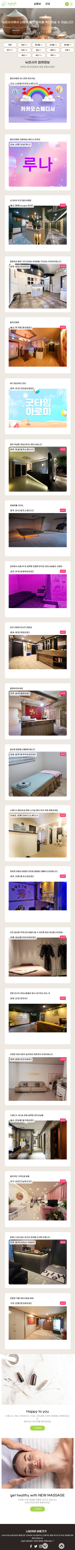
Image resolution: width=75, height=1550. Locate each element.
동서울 (38, 45)
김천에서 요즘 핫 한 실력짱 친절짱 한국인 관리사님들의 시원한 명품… (38, 566)
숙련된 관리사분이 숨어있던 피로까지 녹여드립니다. (31, 1054)
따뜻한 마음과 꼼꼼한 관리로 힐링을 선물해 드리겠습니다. (34, 871)
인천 (25, 50)
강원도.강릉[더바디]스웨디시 (24, 815)
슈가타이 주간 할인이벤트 (20, 200)
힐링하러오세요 (16, 688)
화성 (25, 55)
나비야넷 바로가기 (36, 1531)
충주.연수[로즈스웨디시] (22, 510)
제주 (53, 55)
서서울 (52, 45)
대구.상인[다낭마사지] (21, 1181)
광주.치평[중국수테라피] (22, 876)
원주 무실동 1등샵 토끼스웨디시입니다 (26, 444)
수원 (67, 50)
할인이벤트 (14, 322)
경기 (11, 50)
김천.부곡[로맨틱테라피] (22, 571)
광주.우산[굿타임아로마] (22, 388)
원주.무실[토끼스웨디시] (22, 449)
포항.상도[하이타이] (20, 266)
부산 (39, 55)
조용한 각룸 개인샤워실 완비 (22, 1298)
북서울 (66, 45)
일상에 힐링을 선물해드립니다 (22, 749)
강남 (25, 45)
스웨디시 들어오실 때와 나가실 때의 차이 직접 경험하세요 (34, 810)
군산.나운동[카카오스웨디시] (24, 83)
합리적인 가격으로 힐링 (20, 1176)
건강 (47, 4)
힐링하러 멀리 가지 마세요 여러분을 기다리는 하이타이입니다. (36, 261)
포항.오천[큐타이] (19, 998)
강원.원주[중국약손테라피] (23, 754)
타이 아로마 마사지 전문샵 (21, 627)
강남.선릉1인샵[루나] (20, 144)
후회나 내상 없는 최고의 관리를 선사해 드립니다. (30, 1237)
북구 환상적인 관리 (18, 383)
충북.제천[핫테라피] (20, 632)
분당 (53, 50)
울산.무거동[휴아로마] (21, 327)
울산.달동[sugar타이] (21, 205)
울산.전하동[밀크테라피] (22, 1120)
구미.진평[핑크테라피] (21, 1303)
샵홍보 (37, 4)
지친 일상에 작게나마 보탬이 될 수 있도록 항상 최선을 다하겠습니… (38, 932)
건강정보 (48, 1509)
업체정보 (29, 1428)
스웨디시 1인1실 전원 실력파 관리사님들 (26, 1115)
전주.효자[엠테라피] (20, 693)
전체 (10, 45)
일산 (39, 50)
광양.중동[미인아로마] (21, 1059)
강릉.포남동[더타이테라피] (23, 937)
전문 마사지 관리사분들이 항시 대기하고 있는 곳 (30, 993)
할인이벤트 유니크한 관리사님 (22, 78)
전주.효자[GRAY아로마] (22, 1242)
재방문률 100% (16, 505)
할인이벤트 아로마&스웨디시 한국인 (25, 139)
